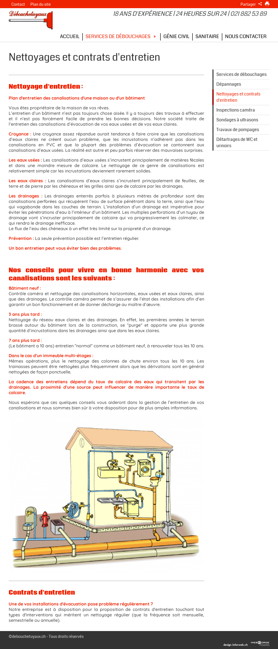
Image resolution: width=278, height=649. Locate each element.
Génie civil (176, 36)
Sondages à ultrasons (237, 120)
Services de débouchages (121, 36)
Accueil (70, 36)
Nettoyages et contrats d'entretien (238, 97)
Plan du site (40, 4)
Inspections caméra (235, 110)
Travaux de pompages (237, 129)
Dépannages (228, 84)
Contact (18, 4)
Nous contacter (246, 36)
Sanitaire (207, 36)
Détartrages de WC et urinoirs (236, 142)
